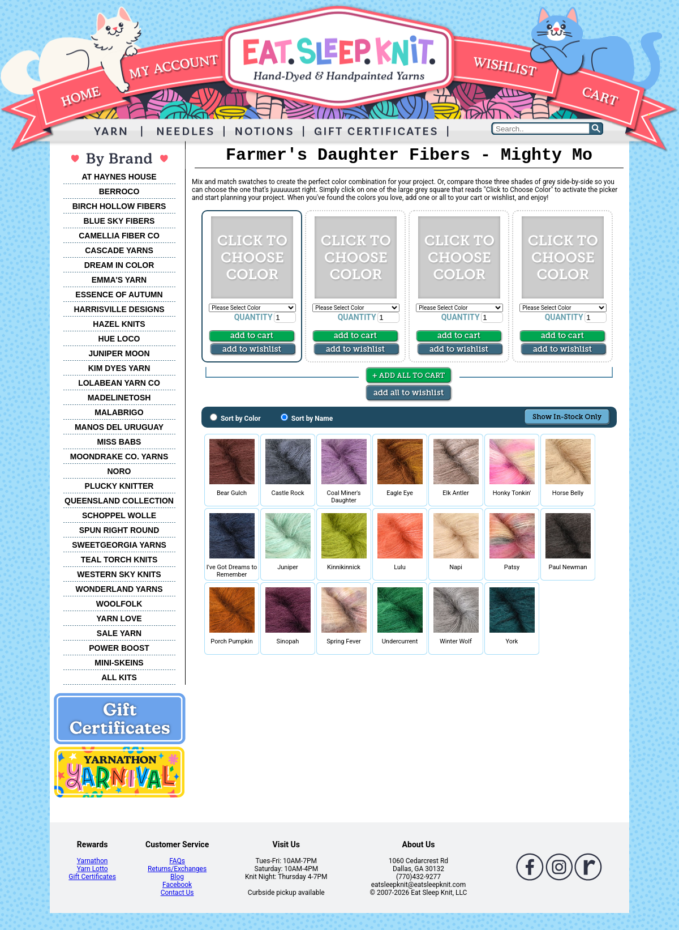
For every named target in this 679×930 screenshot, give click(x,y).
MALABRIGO (118, 412)
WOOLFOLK (119, 603)
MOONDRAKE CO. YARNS (119, 456)
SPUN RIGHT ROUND (119, 530)
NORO (119, 471)
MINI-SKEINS (118, 662)
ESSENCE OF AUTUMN (118, 294)
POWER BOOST (119, 647)
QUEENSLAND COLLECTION (119, 500)
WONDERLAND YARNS (118, 589)
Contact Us (177, 893)
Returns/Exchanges (177, 869)
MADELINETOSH (119, 397)
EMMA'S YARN (119, 279)
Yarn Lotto (92, 869)
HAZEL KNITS (119, 324)
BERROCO (119, 191)
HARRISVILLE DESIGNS (119, 309)
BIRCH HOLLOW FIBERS (119, 206)
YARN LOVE (118, 618)
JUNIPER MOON (118, 353)
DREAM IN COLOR (119, 265)
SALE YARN (119, 633)
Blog (177, 877)
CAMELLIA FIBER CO (119, 235)
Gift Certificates (91, 877)
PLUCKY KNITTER (119, 485)
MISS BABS (119, 441)
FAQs (177, 861)
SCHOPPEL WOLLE (119, 515)
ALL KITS (119, 677)
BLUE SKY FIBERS (119, 220)
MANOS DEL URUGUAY (119, 427)
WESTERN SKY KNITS (119, 574)
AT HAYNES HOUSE (118, 176)
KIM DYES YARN (119, 368)
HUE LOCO (119, 338)
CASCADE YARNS (119, 250)
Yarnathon (92, 861)
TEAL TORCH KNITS (119, 559)
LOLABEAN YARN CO (119, 382)
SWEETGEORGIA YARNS (119, 544)
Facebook (177, 885)
